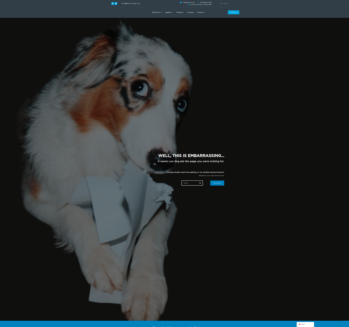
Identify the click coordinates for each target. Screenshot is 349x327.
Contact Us (200, 12)
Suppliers (169, 12)
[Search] (200, 183)
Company (180, 12)
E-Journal (190, 12)
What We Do (157, 12)
